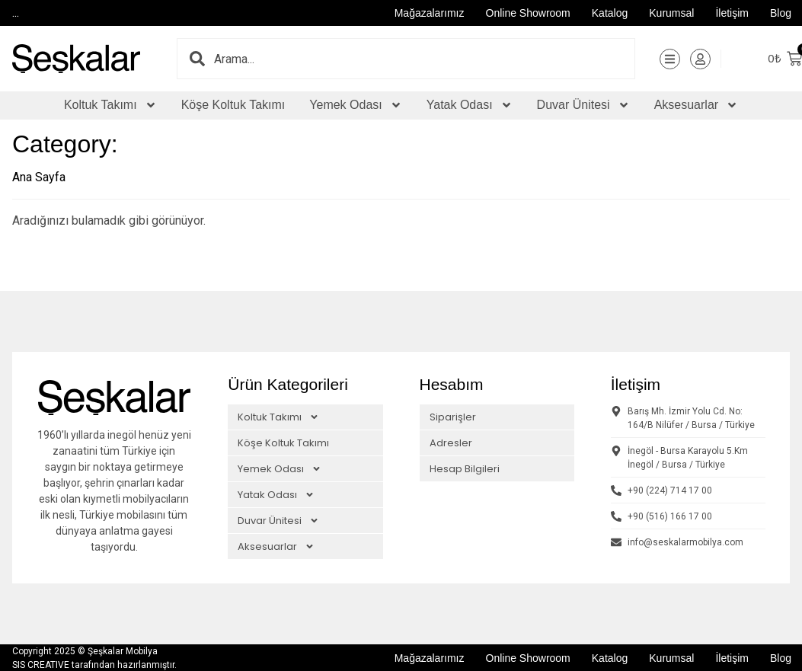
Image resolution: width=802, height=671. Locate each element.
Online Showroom (528, 13)
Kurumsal (671, 13)
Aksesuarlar (696, 105)
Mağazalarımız (430, 13)
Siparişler (453, 416)
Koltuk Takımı (110, 105)
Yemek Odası (355, 105)
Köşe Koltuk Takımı (233, 104)
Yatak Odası (470, 105)
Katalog (610, 13)
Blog (780, 13)
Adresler (451, 442)
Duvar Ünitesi (583, 105)
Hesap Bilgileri (465, 468)
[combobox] (424, 58)
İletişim (732, 13)
